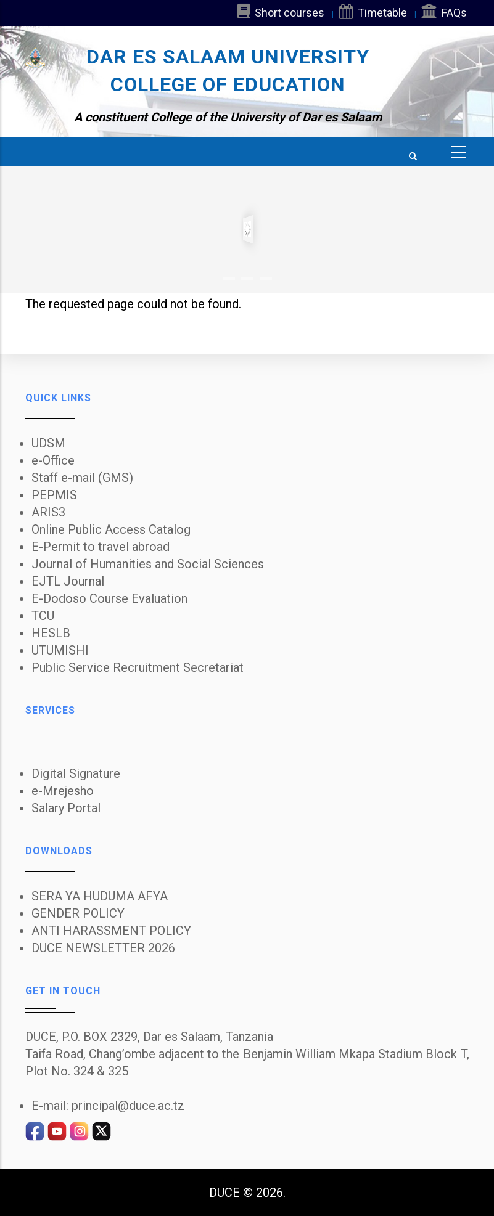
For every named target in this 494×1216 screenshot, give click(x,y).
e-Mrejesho (62, 790)
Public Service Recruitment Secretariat (137, 667)
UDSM (48, 443)
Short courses (280, 11)
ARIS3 (48, 512)
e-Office (53, 460)
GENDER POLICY (78, 913)
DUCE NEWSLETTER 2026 (103, 948)
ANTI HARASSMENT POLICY (111, 930)
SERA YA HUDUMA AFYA (99, 896)
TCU (42, 615)
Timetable (373, 11)
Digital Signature (75, 773)
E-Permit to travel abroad (100, 546)
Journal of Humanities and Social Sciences (147, 564)
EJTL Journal (67, 581)
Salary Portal (66, 808)
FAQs (444, 11)
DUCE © (231, 1192)
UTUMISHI (60, 650)
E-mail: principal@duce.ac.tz (107, 1105)
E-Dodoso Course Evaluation (109, 598)
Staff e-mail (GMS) (82, 477)
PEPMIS (54, 495)
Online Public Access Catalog (111, 529)
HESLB (50, 633)
